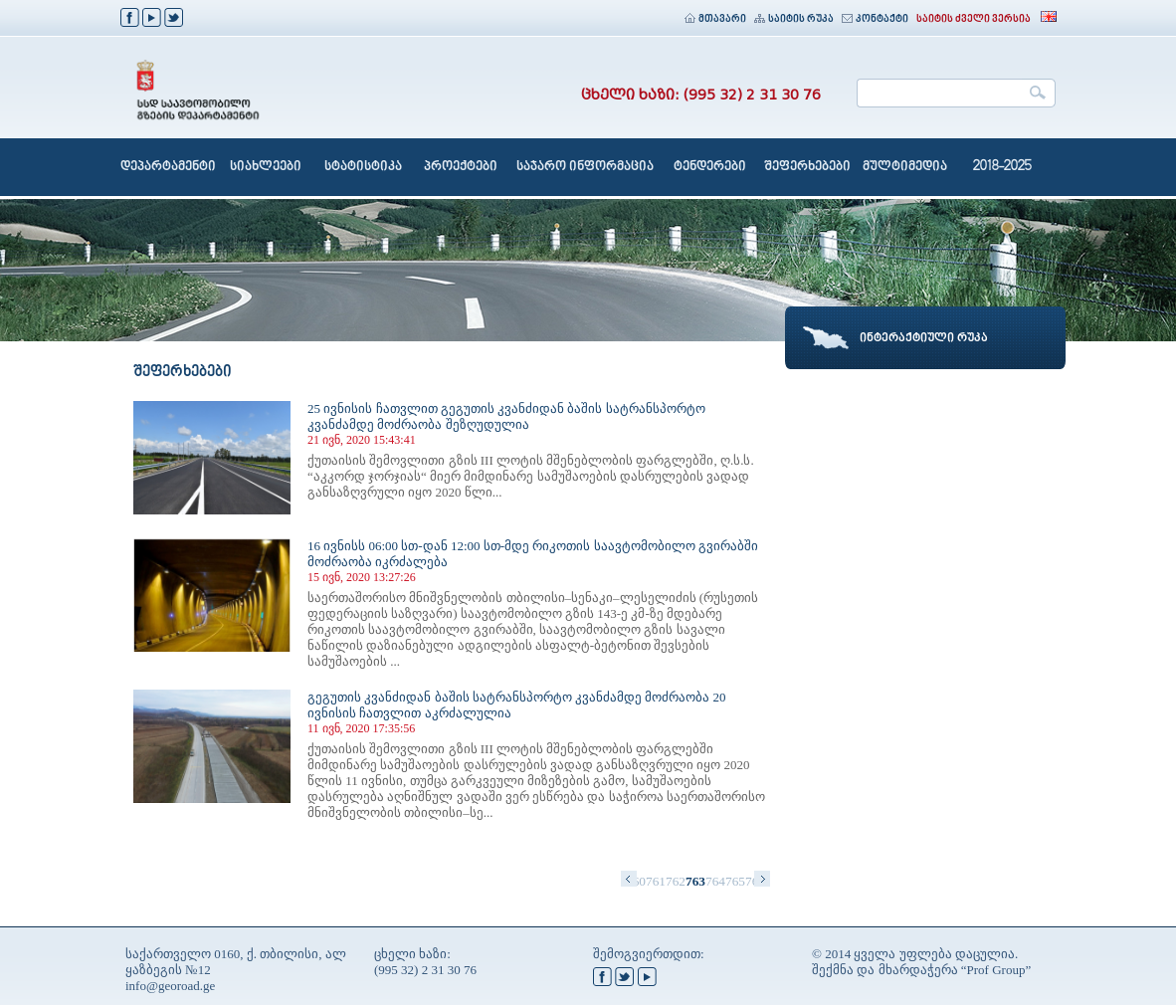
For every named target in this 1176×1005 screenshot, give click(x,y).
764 (715, 881)
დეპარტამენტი (168, 167)
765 (735, 881)
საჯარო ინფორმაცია (585, 167)
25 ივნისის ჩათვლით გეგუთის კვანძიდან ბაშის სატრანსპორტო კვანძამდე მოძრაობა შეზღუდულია (506, 416)
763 (695, 881)
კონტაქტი (875, 19)
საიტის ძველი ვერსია (973, 19)
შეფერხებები (807, 167)
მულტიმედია (905, 167)
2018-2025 (1002, 167)
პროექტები (460, 167)
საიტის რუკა (794, 19)
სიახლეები (265, 167)
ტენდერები (710, 167)
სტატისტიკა (363, 167)
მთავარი (715, 19)
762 (676, 881)
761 (656, 881)
